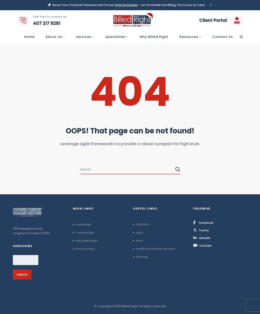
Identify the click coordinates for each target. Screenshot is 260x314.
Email (17, 250)
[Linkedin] (201, 238)
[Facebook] (203, 222)
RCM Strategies (126, 5)
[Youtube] (202, 245)
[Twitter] (201, 230)
